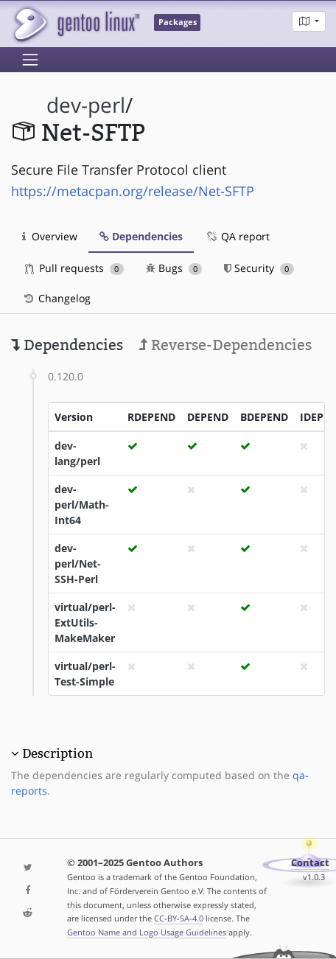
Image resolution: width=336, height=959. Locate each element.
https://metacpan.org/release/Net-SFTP (132, 191)
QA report (237, 236)
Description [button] (57, 753)
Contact (310, 863)
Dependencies (141, 236)
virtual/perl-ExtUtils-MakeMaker (85, 622)
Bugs (174, 268)
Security (259, 268)
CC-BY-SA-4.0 (178, 918)
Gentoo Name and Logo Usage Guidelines (146, 932)
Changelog (56, 298)
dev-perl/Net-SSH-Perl (78, 563)
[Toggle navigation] (30, 59)
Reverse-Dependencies (225, 345)
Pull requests (74, 268)
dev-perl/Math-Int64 (82, 504)
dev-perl (85, 105)
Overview (49, 236)
